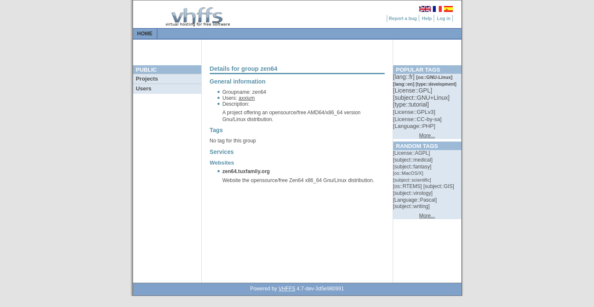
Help (427, 18)
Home (145, 34)
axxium (247, 98)
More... (427, 136)
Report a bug (403, 18)
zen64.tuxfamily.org (246, 171)
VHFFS (286, 289)
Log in (444, 18)
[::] (404, 76)
